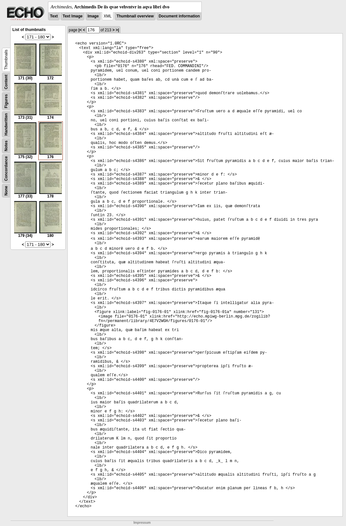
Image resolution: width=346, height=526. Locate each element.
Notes (6, 145)
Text (54, 16)
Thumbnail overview (135, 16)
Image (93, 16)
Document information (179, 16)
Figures (6, 101)
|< (80, 30)
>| (117, 30)
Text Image (72, 16)
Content (6, 82)
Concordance (6, 168)
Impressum (141, 522)
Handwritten (6, 124)
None (6, 191)
